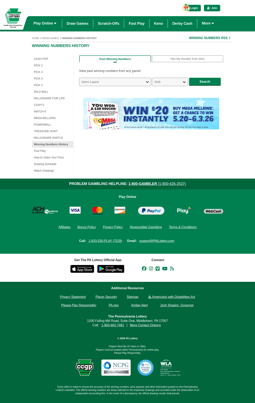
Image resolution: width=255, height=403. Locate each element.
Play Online (45, 23)
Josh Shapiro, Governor (177, 305)
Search (205, 81)
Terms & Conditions (183, 227)
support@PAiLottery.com (156, 241)
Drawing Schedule (45, 164)
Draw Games (77, 23)
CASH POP (41, 58)
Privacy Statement (73, 297)
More (208, 23)
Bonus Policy (86, 227)
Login (192, 8)
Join (212, 8)
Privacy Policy (113, 227)
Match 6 (40, 111)
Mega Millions (45, 118)
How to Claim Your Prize (49, 157)
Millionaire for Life (49, 98)
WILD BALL (41, 91)
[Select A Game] (115, 82)
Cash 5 (39, 104)
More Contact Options (145, 325)
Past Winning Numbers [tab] (115, 59)
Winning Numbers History (51, 144)
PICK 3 (38, 72)
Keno (158, 23)
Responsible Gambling (146, 227)
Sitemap (132, 297)
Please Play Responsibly (78, 305)
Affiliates (65, 227)
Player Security (106, 297)
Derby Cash (182, 23)
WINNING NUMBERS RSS (210, 38)
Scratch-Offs (108, 23)
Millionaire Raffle (48, 137)
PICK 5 (38, 85)
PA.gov (114, 305)
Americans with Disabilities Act (171, 297)
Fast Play (137, 23)
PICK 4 (38, 78)
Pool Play (40, 150)
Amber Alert (139, 305)
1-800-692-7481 (112, 325)
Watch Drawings (44, 170)
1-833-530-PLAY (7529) (105, 241)
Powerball (42, 124)
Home (35, 38)
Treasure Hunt (46, 131)
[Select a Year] (170, 82)
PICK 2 (38, 65)
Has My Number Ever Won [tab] (188, 58)
